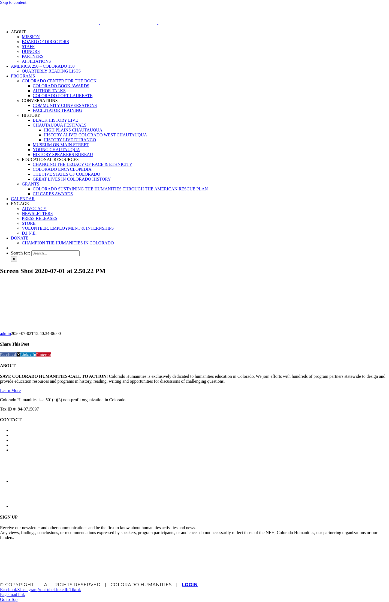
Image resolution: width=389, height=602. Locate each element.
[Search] (14, 259)
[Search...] (55, 253)
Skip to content (13, 2)
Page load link (12, 594)
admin (5, 333)
